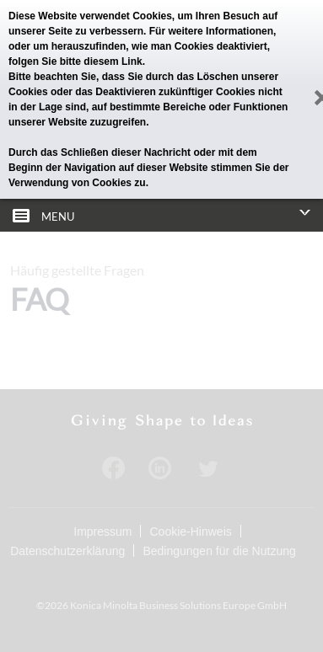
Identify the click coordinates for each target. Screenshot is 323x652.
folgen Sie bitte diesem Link (75, 61)
